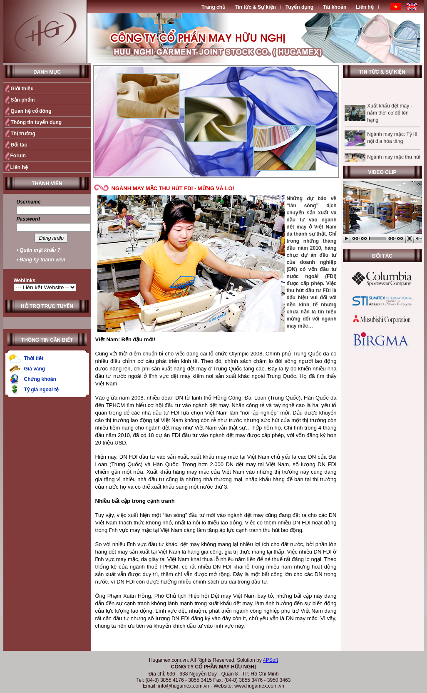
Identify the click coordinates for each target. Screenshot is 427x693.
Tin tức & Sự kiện (255, 7)
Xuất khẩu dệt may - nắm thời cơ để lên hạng (389, 117)
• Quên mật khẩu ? (39, 250)
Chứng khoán (40, 379)
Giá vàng (34, 369)
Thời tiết (34, 358)
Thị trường (23, 134)
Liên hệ (364, 7)
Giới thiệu (22, 89)
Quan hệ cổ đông (31, 111)
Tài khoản (334, 7)
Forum (18, 156)
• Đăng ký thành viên (41, 260)
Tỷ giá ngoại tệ (41, 389)
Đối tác (19, 145)
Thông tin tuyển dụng (36, 122)
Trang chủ (213, 7)
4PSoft (270, 660)
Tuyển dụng (299, 7)
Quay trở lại (320, 640)
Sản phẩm (23, 100)
